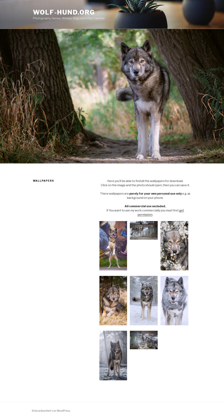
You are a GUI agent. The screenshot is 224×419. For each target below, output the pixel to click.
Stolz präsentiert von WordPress (51, 410)
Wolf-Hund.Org (64, 12)
